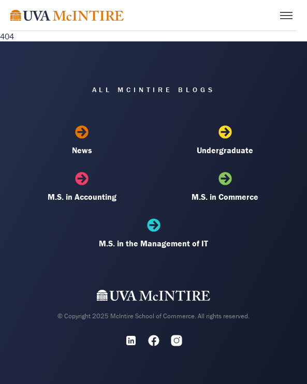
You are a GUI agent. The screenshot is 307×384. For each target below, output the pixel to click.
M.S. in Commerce (224, 187)
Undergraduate (224, 140)
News (82, 140)
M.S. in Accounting (82, 187)
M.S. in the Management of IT (153, 233)
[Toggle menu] (286, 15)
